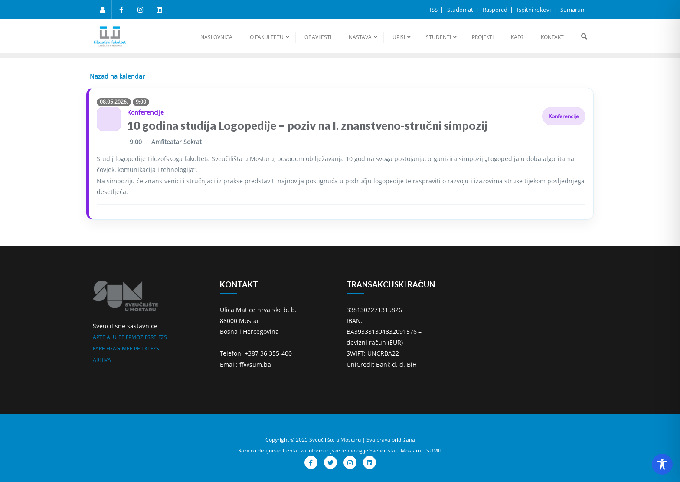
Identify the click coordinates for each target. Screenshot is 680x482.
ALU (112, 337)
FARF (99, 348)
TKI (145, 348)
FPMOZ (134, 337)
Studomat (460, 9)
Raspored (496, 9)
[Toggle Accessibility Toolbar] (662, 464)
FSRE (151, 337)
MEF (127, 348)
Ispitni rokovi (534, 9)
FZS (162, 337)
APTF (99, 337)
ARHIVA (102, 359)
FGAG (113, 348)
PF (137, 348)
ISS (434, 9)
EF (121, 337)
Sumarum (573, 9)
